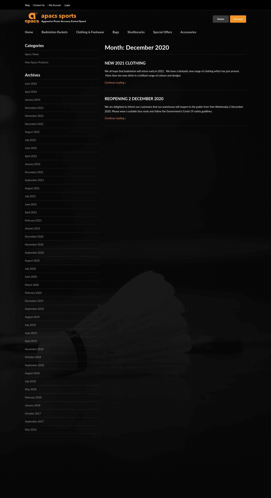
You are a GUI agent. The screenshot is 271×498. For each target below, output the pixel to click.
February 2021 (33, 220)
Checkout (238, 19)
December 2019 (34, 300)
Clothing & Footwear (91, 32)
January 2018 (32, 405)
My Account (55, 5)
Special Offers (164, 32)
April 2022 (31, 156)
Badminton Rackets (55, 32)
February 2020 (33, 292)
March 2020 (32, 284)
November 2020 (34, 244)
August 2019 (32, 316)
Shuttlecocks (137, 32)
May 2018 (30, 389)
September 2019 (34, 308)
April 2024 (31, 91)
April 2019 (31, 341)
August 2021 (32, 188)
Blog (27, 5)
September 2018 (34, 365)
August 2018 (32, 373)
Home (29, 32)
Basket (220, 19)
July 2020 (30, 268)
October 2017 (33, 413)
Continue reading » (115, 82)
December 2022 (34, 123)
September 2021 (34, 180)
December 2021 (34, 172)
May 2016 (30, 429)
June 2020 (31, 276)
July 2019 (30, 325)
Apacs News (32, 54)
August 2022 (32, 132)
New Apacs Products (36, 62)
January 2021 (32, 228)
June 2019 (31, 333)
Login (67, 5)
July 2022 (30, 139)
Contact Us (39, 5)
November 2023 (34, 115)
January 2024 (32, 99)
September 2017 (34, 421)
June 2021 (31, 204)
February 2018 (33, 397)
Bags (117, 32)
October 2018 (33, 357)
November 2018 (34, 349)
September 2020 (34, 252)
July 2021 (30, 196)
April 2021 (31, 212)
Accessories (190, 32)
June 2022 (31, 148)
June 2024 (31, 83)
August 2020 (32, 260)
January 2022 (32, 164)
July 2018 (30, 381)
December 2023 (34, 107)
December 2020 (34, 236)
